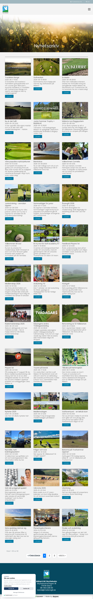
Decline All (26, 588)
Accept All (11, 588)
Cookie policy (8, 586)
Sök (88, 2)
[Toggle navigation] (89, 9)
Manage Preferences (18, 592)
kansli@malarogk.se (46, 590)
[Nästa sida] (62, 556)
